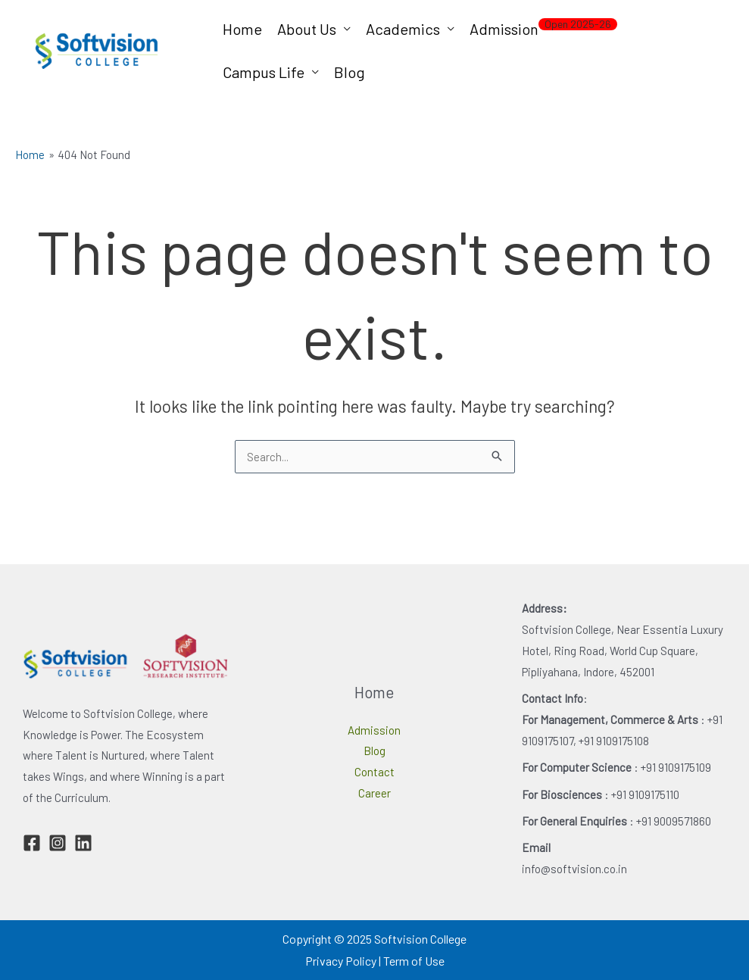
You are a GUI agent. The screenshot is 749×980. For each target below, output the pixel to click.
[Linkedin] (83, 843)
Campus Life (263, 72)
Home (242, 29)
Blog (349, 72)
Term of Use (414, 960)
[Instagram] (57, 843)
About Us (306, 29)
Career (374, 793)
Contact (374, 772)
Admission (543, 27)
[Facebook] (32, 843)
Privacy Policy (340, 960)
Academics (403, 29)
